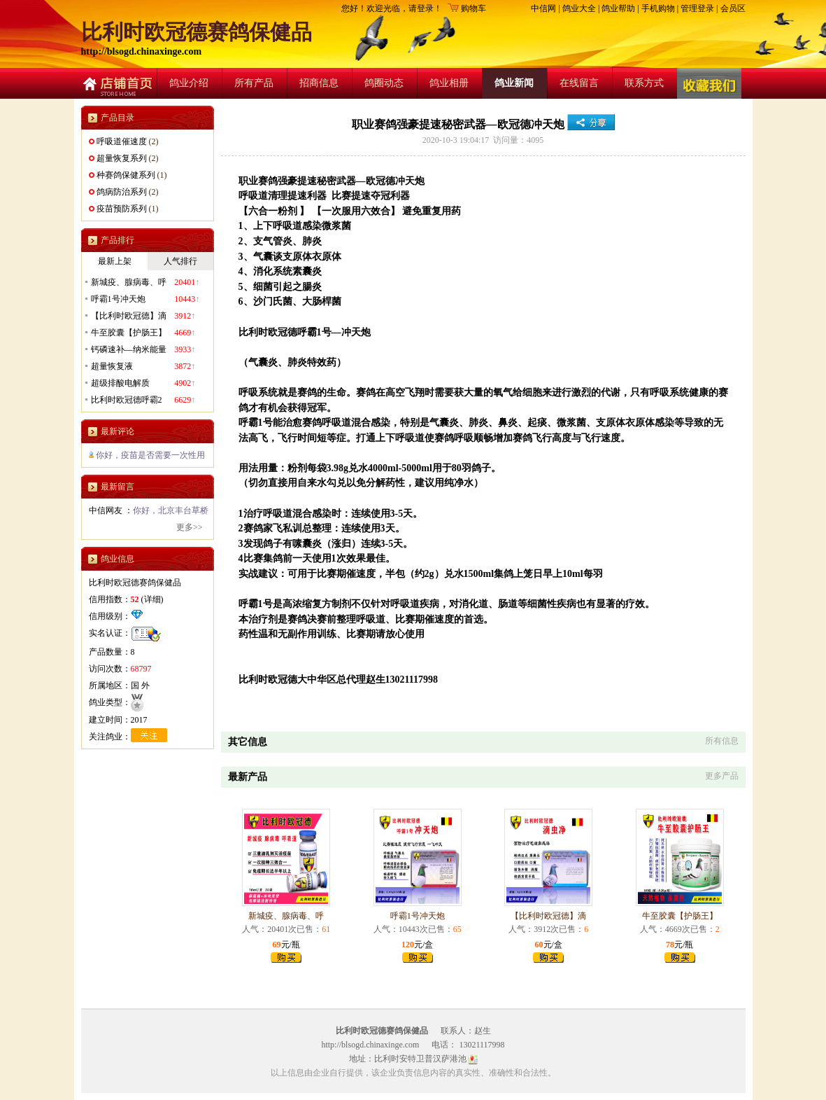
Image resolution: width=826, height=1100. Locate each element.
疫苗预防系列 (122, 209)
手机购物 (658, 8)
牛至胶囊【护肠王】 (680, 916)
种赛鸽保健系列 (126, 175)
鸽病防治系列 (122, 192)
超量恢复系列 (122, 158)
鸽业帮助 (618, 8)
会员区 (733, 8)
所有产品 (253, 83)
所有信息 (722, 741)
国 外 (140, 685)
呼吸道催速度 (122, 141)
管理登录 (697, 8)
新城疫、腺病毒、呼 (286, 916)
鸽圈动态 (384, 83)
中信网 (543, 8)
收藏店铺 (709, 83)
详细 (152, 599)
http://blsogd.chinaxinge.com (141, 51)
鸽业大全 (579, 8)
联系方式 (644, 83)
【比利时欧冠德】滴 (548, 916)
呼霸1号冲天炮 (417, 916)
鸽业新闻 (514, 83)
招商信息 (319, 83)
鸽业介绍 (188, 83)
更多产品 (722, 776)
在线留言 (579, 83)
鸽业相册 (449, 83)
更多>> (189, 527)
